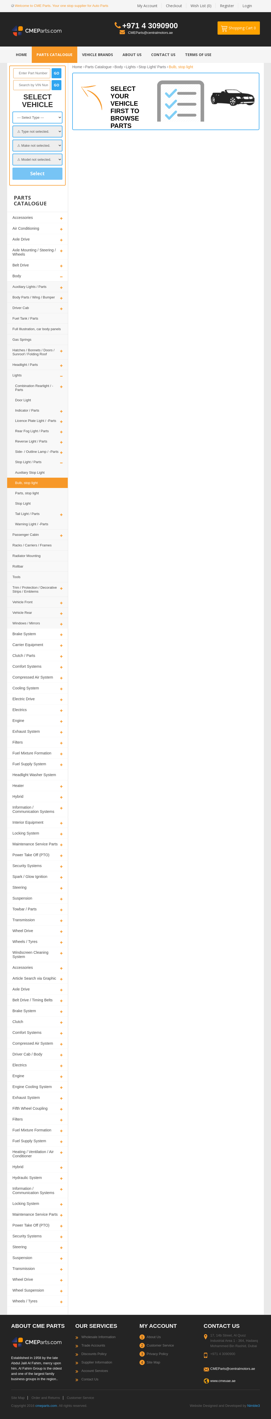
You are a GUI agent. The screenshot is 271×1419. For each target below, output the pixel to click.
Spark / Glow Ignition (29, 876)
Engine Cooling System (32, 1087)
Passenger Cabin (25, 535)
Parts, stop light (27, 493)
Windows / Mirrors (26, 623)
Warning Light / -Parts (31, 524)
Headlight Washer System (34, 775)
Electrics (19, 710)
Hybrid (17, 796)
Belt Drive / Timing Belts (32, 1000)
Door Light (23, 400)
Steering (19, 887)
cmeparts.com (46, 1406)
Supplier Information (97, 1362)
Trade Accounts (93, 1345)
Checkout (174, 5)
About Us (154, 1337)
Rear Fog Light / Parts (32, 431)
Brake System (24, 634)
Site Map (153, 1362)
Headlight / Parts (25, 365)
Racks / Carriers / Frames (32, 545)
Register (227, 5)
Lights (17, 375)
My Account (147, 5)
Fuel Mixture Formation (31, 753)
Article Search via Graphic (34, 978)
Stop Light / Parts (28, 462)
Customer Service (160, 1345)
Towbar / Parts (24, 909)
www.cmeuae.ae (223, 1381)
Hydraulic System (27, 1178)
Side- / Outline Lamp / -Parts (36, 452)
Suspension (22, 898)
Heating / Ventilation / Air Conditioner (33, 1154)
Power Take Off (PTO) (30, 855)
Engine (18, 720)
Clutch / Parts (23, 655)
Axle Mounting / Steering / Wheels (34, 252)
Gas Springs (21, 340)
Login (247, 5)
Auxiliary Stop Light (29, 472)
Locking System (25, 833)
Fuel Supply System (29, 764)
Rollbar (17, 566)
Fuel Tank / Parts (25, 318)
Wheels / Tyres (24, 941)
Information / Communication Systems (33, 809)
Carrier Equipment (27, 645)
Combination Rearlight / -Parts (34, 388)
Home (77, 67)
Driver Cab (20, 308)
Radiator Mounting (26, 556)
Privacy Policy (157, 1354)
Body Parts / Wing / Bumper (33, 297)
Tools (16, 577)
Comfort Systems (27, 666)
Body (16, 276)
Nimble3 (253, 1406)
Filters (17, 742)
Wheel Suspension (28, 1290)
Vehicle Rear (22, 613)
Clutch (17, 1022)
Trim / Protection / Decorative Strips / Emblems (34, 589)
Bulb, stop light (26, 483)
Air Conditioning (25, 228)
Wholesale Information (99, 1337)
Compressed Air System (32, 677)
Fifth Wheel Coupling (30, 1108)
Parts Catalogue (98, 67)
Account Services (95, 1371)
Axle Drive (21, 239)
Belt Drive (20, 265)
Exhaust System (26, 731)
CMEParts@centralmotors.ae (150, 33)
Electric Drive (23, 699)
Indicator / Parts (27, 410)
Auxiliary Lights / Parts (29, 287)
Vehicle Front (22, 602)
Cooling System (25, 688)
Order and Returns (45, 1398)
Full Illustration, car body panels (36, 329)
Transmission (23, 920)
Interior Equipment (27, 822)
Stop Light (23, 503)
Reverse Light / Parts (31, 441)
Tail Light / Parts (27, 514)
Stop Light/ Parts (152, 67)
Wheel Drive (22, 931)
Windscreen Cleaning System (30, 954)
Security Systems (27, 866)
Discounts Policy (94, 1354)
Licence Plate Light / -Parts (35, 421)
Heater (18, 786)
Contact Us (90, 1379)
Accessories (22, 217)
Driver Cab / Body (27, 1054)
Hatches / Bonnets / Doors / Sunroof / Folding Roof (33, 352)
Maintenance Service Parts (35, 844)
